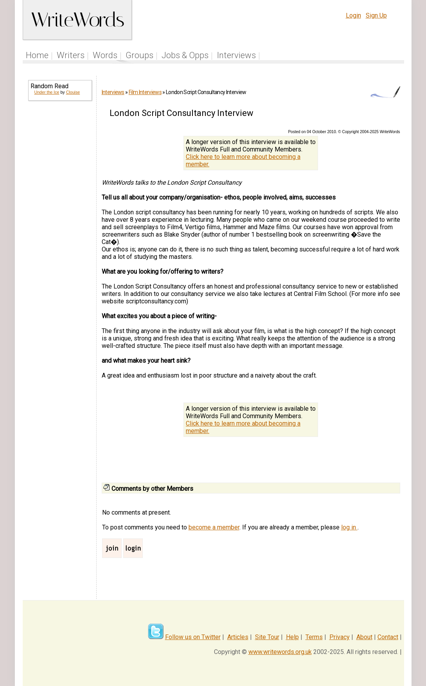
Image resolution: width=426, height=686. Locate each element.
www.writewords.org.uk (280, 652)
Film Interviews (145, 92)
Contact (387, 637)
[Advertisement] (59, 233)
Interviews (236, 55)
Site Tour (267, 637)
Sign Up (376, 15)
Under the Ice (46, 92)
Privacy (339, 637)
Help (292, 637)
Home (37, 55)
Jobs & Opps (185, 55)
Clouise (73, 92)
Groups (139, 55)
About (364, 637)
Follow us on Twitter (193, 637)
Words (105, 55)
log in (349, 527)
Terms (314, 637)
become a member (214, 527)
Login (353, 15)
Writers (70, 55)
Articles (237, 637)
